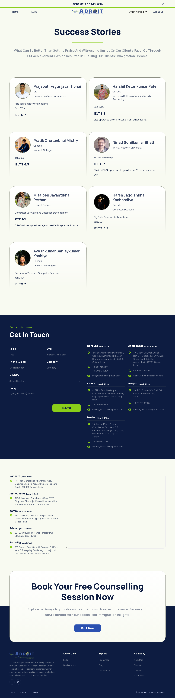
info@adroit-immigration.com (106, 375)
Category (52, 361)
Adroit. (145, 692)
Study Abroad (69, 665)
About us (138, 660)
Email (49, 348)
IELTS (65, 660)
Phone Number (17, 361)
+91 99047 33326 (141, 370)
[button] (138, 12)
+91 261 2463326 (100, 367)
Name (12, 348)
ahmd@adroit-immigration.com (148, 375)
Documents (104, 670)
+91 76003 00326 (100, 404)
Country (14, 374)
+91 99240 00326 (100, 370)
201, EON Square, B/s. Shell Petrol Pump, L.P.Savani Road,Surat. (148, 393)
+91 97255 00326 (141, 403)
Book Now (87, 628)
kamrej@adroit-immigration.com (107, 409)
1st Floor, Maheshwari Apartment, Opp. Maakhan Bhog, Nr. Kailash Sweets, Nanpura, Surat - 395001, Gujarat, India (108, 357)
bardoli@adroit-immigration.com (107, 446)
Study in (138, 670)
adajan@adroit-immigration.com (148, 409)
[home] (87, 12)
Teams (137, 665)
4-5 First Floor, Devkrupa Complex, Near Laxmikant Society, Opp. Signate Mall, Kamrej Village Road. (108, 395)
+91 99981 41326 (100, 441)
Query (12, 388)
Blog (101, 665)
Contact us (139, 675)
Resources (104, 660)
